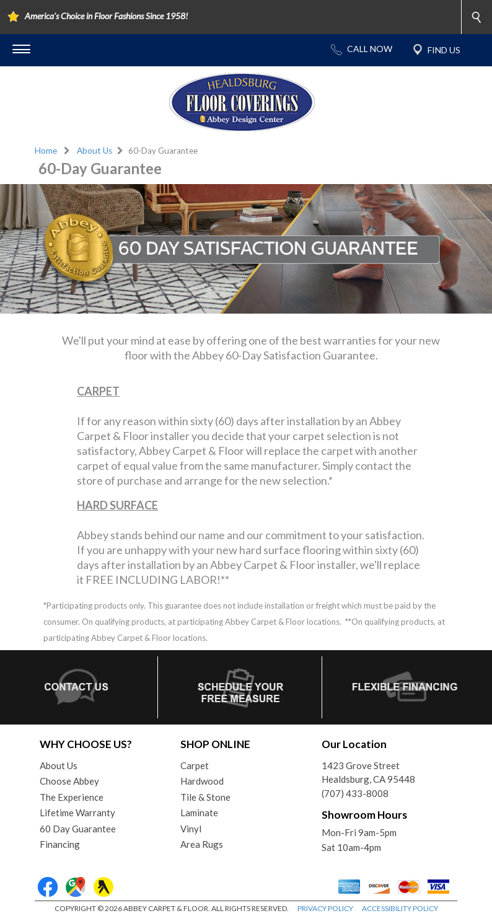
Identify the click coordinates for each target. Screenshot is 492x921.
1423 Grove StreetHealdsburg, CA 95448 (368, 772)
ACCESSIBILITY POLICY (400, 908)
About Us (94, 151)
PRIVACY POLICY (325, 908)
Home (46, 151)
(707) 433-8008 (355, 793)
